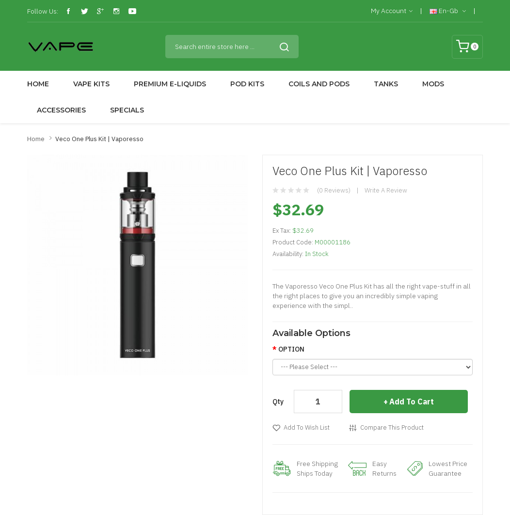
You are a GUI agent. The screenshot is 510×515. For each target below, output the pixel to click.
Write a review (386, 190)
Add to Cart (411, 401)
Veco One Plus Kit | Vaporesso (99, 139)
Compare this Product (392, 427)
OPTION (291, 349)
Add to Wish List (307, 427)
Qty (278, 401)
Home (36, 139)
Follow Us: (42, 11)
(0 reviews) (334, 190)
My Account (392, 11)
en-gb (448, 11)
